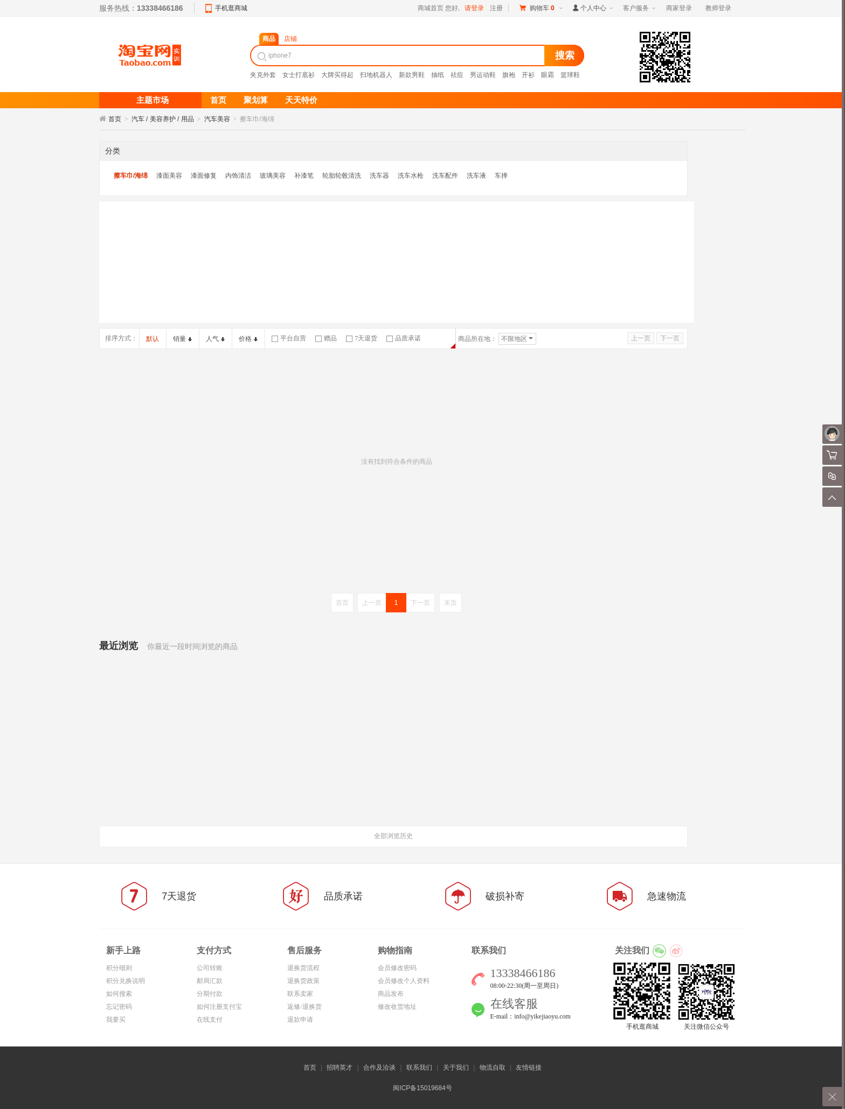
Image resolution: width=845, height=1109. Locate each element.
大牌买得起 (337, 75)
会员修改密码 (397, 968)
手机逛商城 (231, 8)
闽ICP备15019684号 (422, 1088)
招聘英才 (339, 1067)
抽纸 (437, 75)
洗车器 (379, 175)
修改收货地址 (397, 1006)
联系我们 (419, 1067)
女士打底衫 (298, 75)
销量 (182, 339)
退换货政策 (303, 981)
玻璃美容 (273, 175)
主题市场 (152, 100)
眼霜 (547, 75)
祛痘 (457, 75)
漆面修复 (204, 175)
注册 (496, 8)
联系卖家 (300, 994)
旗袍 (508, 75)
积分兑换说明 (125, 981)
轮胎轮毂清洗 (341, 175)
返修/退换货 (304, 1006)
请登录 (474, 8)
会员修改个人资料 (404, 981)
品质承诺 (403, 338)
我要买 (116, 1019)
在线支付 (210, 1019)
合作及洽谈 (379, 1067)
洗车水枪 (411, 175)
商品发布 (391, 994)
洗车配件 (445, 175)
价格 (248, 339)
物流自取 (492, 1067)
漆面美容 (169, 175)
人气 (215, 339)
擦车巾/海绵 (131, 175)
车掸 (501, 175)
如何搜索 (119, 994)
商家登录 (679, 8)
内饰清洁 (238, 175)
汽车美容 (217, 119)
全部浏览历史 (393, 836)
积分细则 (119, 968)
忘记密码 (119, 1006)
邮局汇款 (210, 981)
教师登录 (718, 8)
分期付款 (210, 994)
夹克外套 (263, 75)
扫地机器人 (376, 75)
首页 (114, 119)
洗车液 (476, 175)
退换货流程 (303, 968)
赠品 (326, 338)
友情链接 (529, 1067)
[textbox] (398, 55)
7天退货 (361, 338)
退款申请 (300, 1019)
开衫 (528, 75)
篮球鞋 (570, 75)
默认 (152, 339)
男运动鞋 (483, 75)
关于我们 (456, 1067)
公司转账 (210, 968)
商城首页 (431, 8)
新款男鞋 (412, 75)
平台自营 (289, 338)
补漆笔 (304, 175)
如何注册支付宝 (219, 1006)
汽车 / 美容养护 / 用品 (162, 119)
